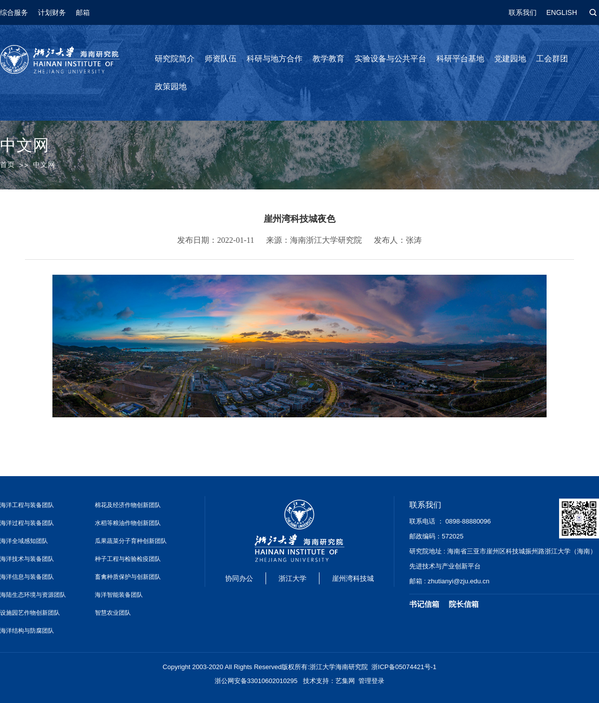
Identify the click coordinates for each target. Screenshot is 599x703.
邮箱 (83, 12)
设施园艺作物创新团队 (30, 612)
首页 (7, 165)
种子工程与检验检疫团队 (128, 558)
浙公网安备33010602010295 (256, 681)
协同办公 (239, 578)
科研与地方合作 (274, 58)
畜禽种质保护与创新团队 (128, 576)
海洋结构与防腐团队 (27, 630)
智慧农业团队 (113, 612)
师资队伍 (221, 58)
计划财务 (52, 12)
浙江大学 (292, 578)
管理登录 (371, 681)
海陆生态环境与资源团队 (33, 594)
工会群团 (552, 58)
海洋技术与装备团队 (27, 558)
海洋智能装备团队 (119, 594)
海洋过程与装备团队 (27, 523)
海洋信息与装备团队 (27, 576)
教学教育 (328, 58)
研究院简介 (175, 58)
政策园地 (171, 86)
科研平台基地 (460, 58)
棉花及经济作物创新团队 (128, 505)
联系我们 (523, 12)
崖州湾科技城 (353, 578)
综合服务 (14, 12)
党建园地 (510, 58)
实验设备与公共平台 (390, 58)
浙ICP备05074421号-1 (403, 667)
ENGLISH (562, 12)
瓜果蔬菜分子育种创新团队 (131, 540)
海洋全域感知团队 (24, 540)
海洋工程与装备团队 (27, 505)
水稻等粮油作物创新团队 (128, 523)
